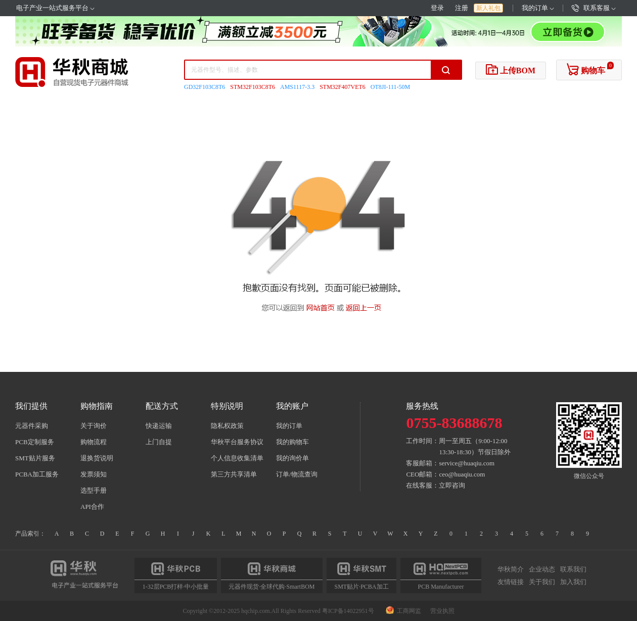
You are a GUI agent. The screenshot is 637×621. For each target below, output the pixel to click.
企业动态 (542, 569)
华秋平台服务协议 (237, 442)
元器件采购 (31, 425)
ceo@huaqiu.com (462, 474)
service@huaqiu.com (466, 463)
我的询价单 (292, 458)
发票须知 (93, 474)
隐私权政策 (227, 425)
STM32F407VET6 (343, 86)
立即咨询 (452, 485)
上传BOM (510, 69)
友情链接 (510, 581)
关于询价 (93, 425)
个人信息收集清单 (237, 458)
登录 (437, 8)
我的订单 (538, 8)
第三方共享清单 (234, 474)
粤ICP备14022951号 (348, 610)
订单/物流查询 (296, 474)
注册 (461, 8)
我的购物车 (292, 442)
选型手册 (93, 490)
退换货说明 (96, 458)
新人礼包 (488, 8)
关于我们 (542, 581)
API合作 (92, 506)
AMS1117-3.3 (297, 86)
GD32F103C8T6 (204, 86)
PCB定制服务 (34, 442)
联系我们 (573, 569)
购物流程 (93, 442)
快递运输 (159, 425)
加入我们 (573, 581)
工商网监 (404, 610)
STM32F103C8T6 (252, 86)
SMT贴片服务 (35, 458)
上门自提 (159, 442)
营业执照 (442, 610)
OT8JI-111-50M (390, 86)
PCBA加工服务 (37, 474)
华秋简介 (510, 569)
